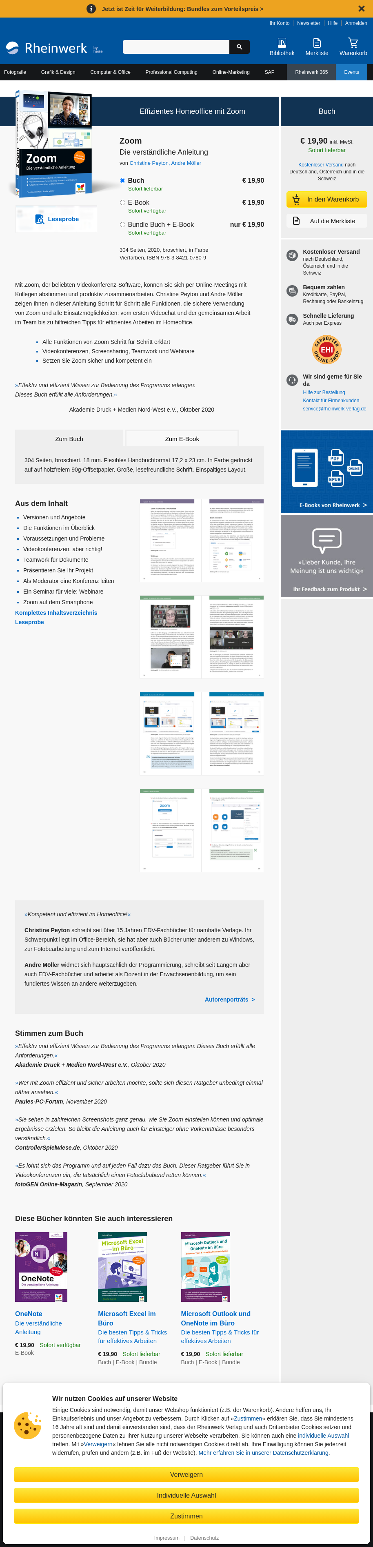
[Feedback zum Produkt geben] (327, 557)
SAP (270, 72)
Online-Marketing (231, 72)
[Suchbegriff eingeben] (176, 47)
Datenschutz (204, 1538)
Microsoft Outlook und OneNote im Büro (222, 1327)
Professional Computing (172, 72)
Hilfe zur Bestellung (324, 392)
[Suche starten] (239, 47)
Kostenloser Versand (321, 165)
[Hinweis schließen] (361, 8)
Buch (136, 180)
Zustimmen (248, 1418)
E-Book (138, 202)
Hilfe (332, 23)
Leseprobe (29, 622)
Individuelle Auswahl (186, 1495)
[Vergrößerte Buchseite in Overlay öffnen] (202, 541)
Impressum (167, 1538)
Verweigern (98, 1444)
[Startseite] (54, 49)
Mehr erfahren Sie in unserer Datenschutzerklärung (263, 1452)
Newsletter (308, 23)
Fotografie (15, 72)
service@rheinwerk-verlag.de (334, 409)
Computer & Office (110, 72)
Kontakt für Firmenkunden (331, 400)
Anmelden (356, 23)
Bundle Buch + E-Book (160, 224)
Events (351, 72)
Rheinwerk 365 (311, 72)
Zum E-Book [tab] (182, 438)
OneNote (50, 1323)
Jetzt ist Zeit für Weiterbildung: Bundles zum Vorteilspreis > (182, 9)
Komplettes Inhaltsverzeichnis (56, 612)
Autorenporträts (227, 999)
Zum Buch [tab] (69, 438)
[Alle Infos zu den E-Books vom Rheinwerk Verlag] (327, 472)
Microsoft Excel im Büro (133, 1327)
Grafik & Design (58, 72)
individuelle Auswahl (323, 1435)
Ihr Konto (280, 23)
